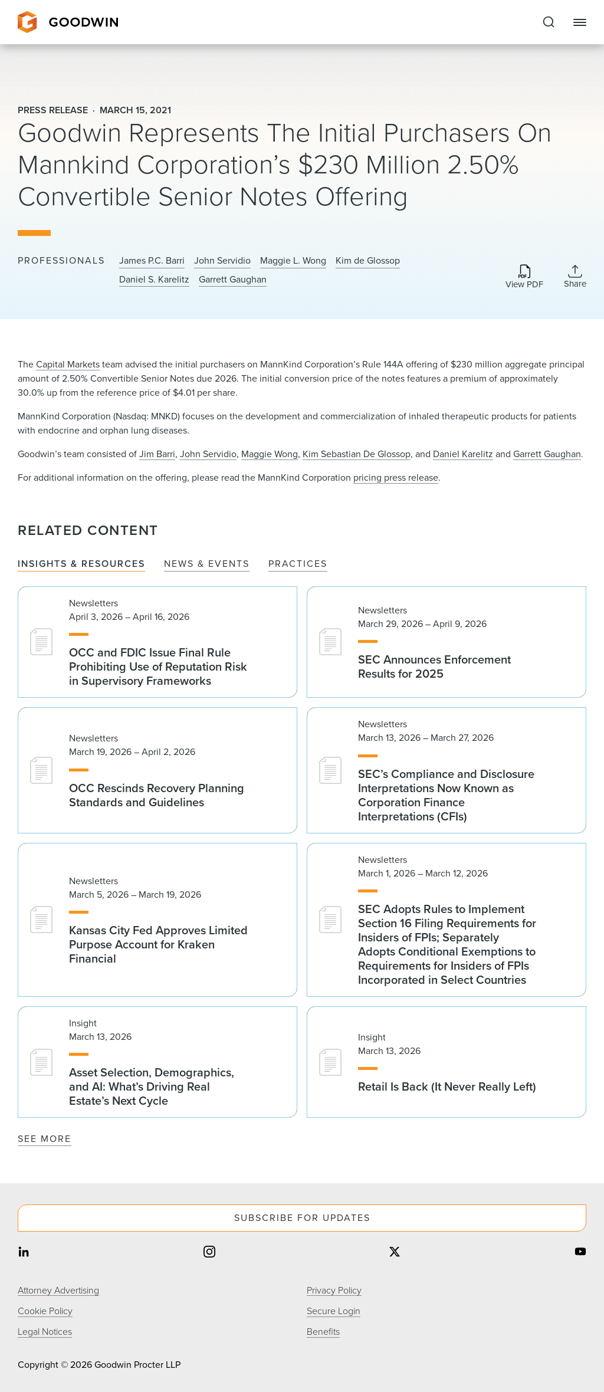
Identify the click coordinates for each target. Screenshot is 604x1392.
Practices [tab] (297, 564)
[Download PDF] (524, 277)
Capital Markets (68, 364)
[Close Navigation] (579, 22)
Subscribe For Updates (302, 1217)
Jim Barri (157, 454)
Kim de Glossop (368, 260)
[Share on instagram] (209, 1253)
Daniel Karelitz (463, 454)
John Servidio (222, 260)
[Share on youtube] (580, 1253)
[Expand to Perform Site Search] (548, 22)
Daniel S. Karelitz (154, 279)
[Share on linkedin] (23, 1253)
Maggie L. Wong (293, 260)
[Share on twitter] (395, 1253)
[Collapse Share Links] (575, 276)
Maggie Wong (269, 454)
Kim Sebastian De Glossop (357, 454)
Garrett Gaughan (233, 279)
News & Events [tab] (207, 564)
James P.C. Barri (152, 260)
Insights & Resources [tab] (81, 564)
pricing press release (395, 477)
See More (44, 1138)
